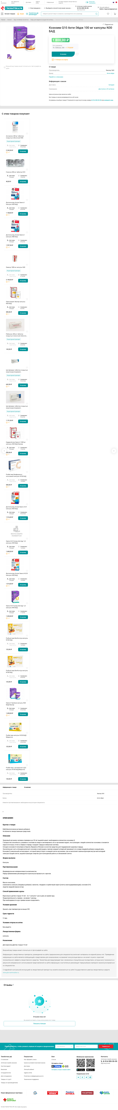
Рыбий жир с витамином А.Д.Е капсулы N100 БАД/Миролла (16, 768)
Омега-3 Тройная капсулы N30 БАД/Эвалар (16, 704)
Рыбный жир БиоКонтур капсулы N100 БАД (17, 639)
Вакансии (4, 1069)
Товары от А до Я (6, 1079)
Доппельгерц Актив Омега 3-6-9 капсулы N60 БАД (16, 508)
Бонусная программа (90, 2)
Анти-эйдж (110, 73)
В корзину (63, 54)
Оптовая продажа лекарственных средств (68, 2)
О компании (3, 2)
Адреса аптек (38, 2)
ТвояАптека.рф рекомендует (32, 13)
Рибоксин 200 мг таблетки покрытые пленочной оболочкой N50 (17, 335)
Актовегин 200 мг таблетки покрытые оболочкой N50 (15, 137)
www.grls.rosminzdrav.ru (11, 972)
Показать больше (39, 1023)
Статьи (54, 1059)
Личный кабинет (29, 1069)
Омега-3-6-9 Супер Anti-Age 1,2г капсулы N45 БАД (16, 542)
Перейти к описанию (56, 77)
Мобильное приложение (85, 1057)
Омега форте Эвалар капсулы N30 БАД (15, 302)
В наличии (27, 787)
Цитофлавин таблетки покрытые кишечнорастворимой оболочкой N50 (17, 371)
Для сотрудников (6, 1076)
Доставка (28, 2)
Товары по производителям (9, 1082)
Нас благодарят (6, 1066)
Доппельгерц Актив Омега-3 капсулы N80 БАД (15, 236)
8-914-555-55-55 (82, 8)
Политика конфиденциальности (33, 1076)
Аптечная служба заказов (9, 1063)
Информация (50, 2)
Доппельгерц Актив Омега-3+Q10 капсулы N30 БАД (17, 574)
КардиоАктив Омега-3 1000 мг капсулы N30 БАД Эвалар (16, 443)
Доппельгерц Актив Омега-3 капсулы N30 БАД (15, 203)
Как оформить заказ (15, 2)
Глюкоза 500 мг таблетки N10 (15, 172)
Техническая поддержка (31, 1079)
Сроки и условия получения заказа (34, 1063)
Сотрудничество (6, 1072)
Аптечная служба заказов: (84, 6)
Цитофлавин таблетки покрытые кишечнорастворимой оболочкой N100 (17, 407)
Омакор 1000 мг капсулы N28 (15, 267)
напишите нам (108, 100)
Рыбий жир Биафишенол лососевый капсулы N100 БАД (16, 475)
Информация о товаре (10, 787)
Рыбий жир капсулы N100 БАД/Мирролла (16, 736)
